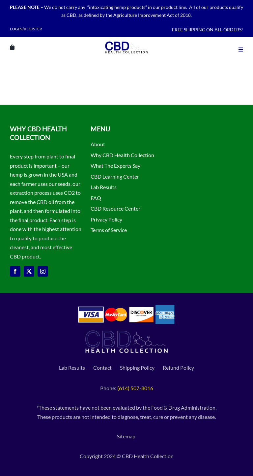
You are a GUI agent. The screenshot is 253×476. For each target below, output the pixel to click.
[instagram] (43, 271)
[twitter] (29, 271)
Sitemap (126, 436)
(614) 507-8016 (135, 388)
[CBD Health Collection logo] (126, 41)
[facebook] (15, 271)
